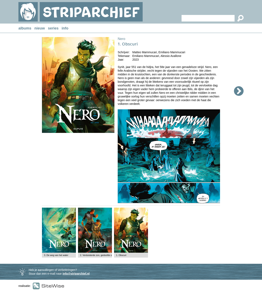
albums (24, 28)
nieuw (39, 28)
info (65, 28)
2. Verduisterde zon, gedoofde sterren (99, 255)
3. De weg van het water (56, 255)
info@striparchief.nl (76, 273)
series (53, 28)
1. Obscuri (121, 255)
